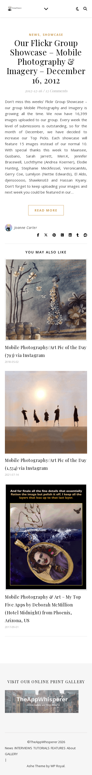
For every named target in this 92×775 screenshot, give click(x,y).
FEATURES (58, 748)
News (34, 35)
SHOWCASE (53, 35)
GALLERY (11, 754)
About (71, 748)
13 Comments (56, 90)
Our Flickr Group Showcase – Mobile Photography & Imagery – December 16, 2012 (46, 61)
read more (46, 210)
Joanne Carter (25, 227)
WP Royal (58, 766)
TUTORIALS (41, 748)
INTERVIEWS (23, 748)
